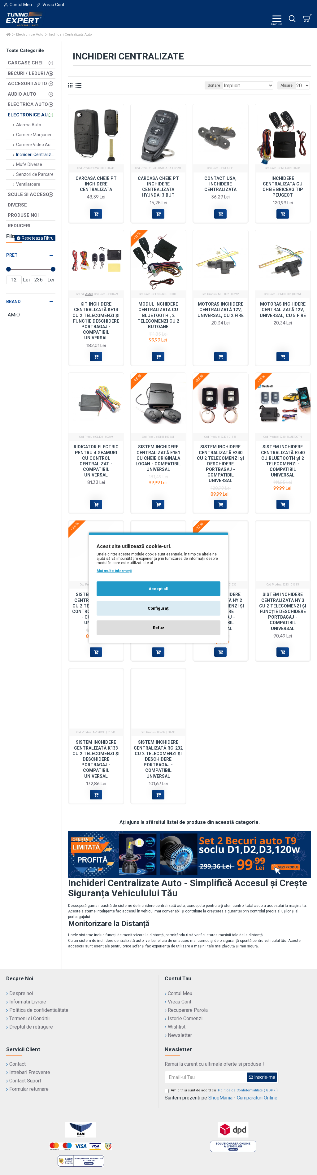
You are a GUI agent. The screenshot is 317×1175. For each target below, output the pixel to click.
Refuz (158, 627)
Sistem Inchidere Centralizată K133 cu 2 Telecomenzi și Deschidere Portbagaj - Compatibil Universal (95, 759)
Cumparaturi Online (257, 1098)
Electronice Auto (29, 35)
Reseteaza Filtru (38, 238)
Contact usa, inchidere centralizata (220, 184)
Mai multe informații (114, 570)
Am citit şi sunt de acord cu (222, 1090)
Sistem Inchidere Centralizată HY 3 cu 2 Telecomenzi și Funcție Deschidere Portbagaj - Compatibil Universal (282, 611)
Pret (12, 255)
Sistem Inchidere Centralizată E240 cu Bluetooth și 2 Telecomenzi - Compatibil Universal (283, 460)
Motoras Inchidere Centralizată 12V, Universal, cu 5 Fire (283, 310)
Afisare (286, 85)
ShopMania (220, 1098)
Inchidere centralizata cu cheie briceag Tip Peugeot (283, 187)
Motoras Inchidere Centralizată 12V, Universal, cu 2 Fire (221, 310)
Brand (13, 301)
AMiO (89, 294)
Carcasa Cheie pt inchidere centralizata (96, 184)
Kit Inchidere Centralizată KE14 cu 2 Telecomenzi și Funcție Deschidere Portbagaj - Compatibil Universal (95, 321)
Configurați (159, 608)
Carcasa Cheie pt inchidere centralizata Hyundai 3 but (158, 187)
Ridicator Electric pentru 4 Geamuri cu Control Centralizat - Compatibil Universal (96, 460)
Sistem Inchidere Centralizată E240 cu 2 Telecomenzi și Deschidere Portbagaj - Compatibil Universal (220, 463)
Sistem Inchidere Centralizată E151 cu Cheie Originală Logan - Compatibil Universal (158, 458)
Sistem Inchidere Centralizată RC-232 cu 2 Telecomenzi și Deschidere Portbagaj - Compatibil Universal (158, 759)
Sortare (214, 85)
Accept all (158, 588)
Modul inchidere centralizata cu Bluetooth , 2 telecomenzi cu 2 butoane (158, 315)
